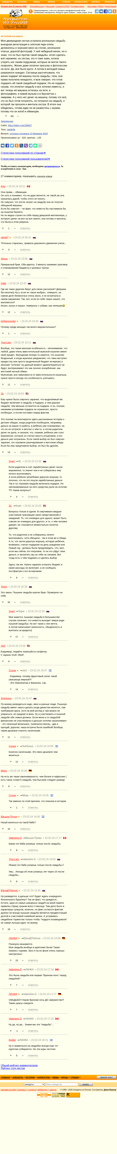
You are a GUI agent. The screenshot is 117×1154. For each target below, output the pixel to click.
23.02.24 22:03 (33, 505)
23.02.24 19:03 (47, 859)
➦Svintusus (26, 746)
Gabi (3, 283)
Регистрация (110, 6)
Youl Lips (6, 342)
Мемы (37, 2)
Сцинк (12, 670)
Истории (22, 2)
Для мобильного (37, 6)
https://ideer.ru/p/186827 (20, 125)
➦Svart (17, 505)
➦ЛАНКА (28, 969)
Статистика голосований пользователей (24, 159)
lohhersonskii (8, 321)
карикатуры (43, 1077)
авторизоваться (52, 166)
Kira (3, 186)
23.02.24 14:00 (31, 816)
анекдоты (17, 1077)
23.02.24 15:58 (17, 646)
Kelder (12, 1040)
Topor (4, 586)
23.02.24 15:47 (23, 698)
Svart (12, 461)
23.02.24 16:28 (18, 586)
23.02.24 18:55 (15, 393)
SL (2, 393)
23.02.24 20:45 (30, 321)
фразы (64, 1077)
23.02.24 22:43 (17, 283)
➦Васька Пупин (32, 838)
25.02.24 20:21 (17, 186)
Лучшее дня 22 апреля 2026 (14, 6)
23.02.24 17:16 (45, 969)
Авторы (96, 2)
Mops (4, 770)
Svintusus (6, 698)
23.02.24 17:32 (45, 1018)
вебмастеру (42, 1090)
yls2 (3, 646)
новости (52, 1090)
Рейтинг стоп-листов (13, 1068)
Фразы (51, 2)
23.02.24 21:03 (36, 611)
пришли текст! (106, 1077)
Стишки (66, 2)
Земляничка (7, 121)
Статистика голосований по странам (22, 153)
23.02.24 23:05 (19, 258)
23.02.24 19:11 (22, 342)
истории (30, 1077)
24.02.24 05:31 (22, 237)
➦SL (18, 461)
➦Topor (20, 611)
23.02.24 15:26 (18, 770)
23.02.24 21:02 (33, 461)
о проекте (32, 1090)
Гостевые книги (77, 6)
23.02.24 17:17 (53, 838)
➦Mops (24, 795)
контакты (22, 1090)
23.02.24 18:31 (39, 1040)
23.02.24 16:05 (45, 746)
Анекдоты (7, 2)
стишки (75, 1077)
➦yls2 (23, 670)
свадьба (11, 129)
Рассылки (50, 6)
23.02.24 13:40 (32, 890)
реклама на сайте (8, 1090)
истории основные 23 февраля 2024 (29, 133)
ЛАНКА (13, 938)
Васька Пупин (9, 816)
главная (5, 1077)
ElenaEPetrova (9, 890)
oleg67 (4, 237)
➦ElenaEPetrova (31, 938)
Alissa (4, 258)
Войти (101, 6)
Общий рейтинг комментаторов (19, 1065)
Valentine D (15, 838)
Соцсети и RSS (62, 6)
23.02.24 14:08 (52, 938)
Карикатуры (80, 2)
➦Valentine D (28, 859)
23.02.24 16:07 (38, 670)
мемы (55, 1077)
